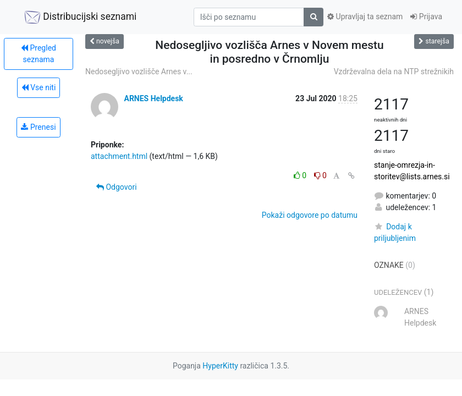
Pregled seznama (38, 53)
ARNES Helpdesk (153, 98)
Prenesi (38, 127)
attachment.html (119, 156)
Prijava (426, 16)
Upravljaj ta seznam (365, 16)
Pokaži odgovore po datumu (310, 215)
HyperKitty (220, 365)
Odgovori (116, 187)
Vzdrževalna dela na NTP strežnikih (394, 71)
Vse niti (38, 87)
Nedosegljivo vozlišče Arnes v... (139, 71)
